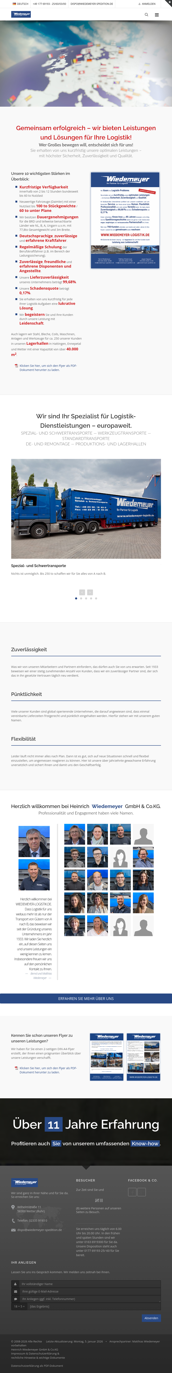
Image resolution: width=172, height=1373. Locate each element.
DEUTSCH (20, 4)
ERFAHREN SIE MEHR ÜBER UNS (86, 998)
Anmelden (147, 4)
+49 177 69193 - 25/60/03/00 (49, 4)
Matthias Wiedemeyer (146, 1341)
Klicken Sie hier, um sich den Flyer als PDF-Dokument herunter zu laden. (48, 368)
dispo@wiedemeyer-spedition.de (92, 4)
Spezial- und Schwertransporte (38, 566)
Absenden (151, 1318)
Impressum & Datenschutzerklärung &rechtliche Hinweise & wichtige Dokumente (38, 1355)
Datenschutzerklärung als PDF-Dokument (37, 1366)
